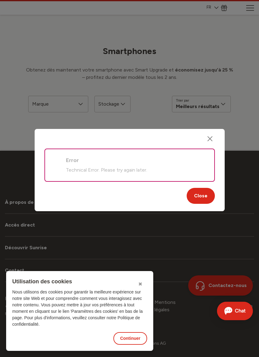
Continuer (130, 338)
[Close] (210, 139)
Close (201, 196)
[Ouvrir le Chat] (235, 311)
